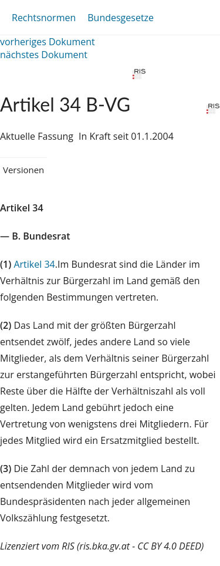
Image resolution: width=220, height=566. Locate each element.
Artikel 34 (34, 264)
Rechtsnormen (44, 17)
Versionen (23, 170)
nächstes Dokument (43, 54)
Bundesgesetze (120, 17)
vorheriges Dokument (47, 41)
